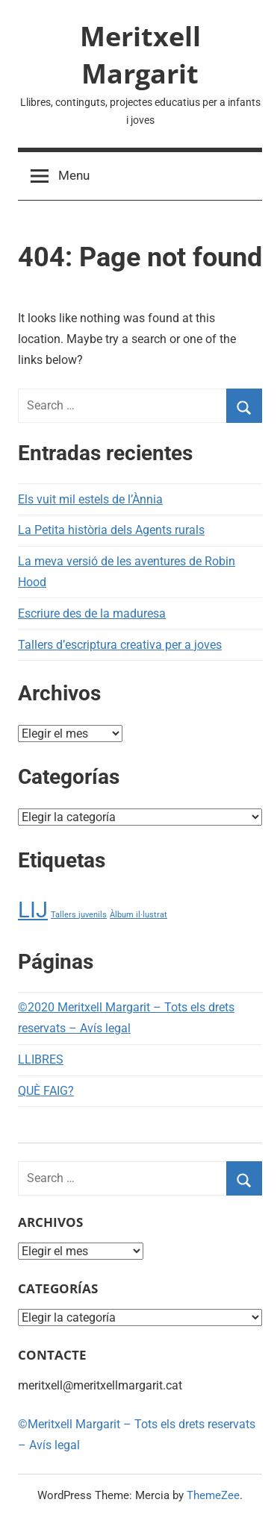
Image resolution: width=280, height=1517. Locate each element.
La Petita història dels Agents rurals (111, 530)
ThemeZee (213, 1495)
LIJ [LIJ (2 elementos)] (33, 910)
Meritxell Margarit (140, 55)
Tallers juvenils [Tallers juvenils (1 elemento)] (79, 915)
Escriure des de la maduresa (92, 613)
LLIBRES (40, 1059)
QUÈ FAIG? (46, 1091)
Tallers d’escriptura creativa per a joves (120, 645)
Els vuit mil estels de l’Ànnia (90, 499)
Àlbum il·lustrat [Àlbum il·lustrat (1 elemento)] (138, 915)
